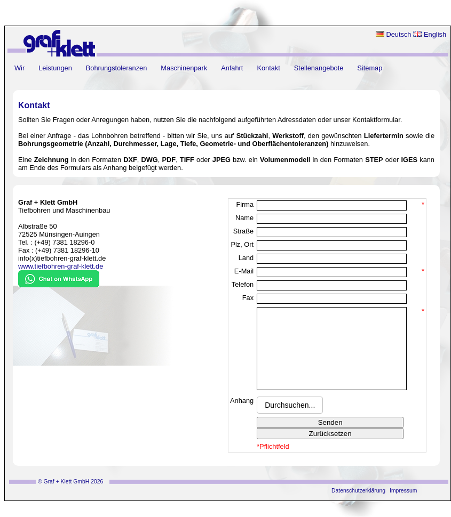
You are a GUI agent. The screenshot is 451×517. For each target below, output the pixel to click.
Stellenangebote (319, 68)
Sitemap (369, 68)
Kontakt (268, 68)
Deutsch (394, 34)
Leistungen (55, 68)
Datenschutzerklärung (358, 507)
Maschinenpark (184, 68)
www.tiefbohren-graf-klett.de (60, 266)
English (429, 34)
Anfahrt (232, 68)
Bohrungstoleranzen (116, 68)
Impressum (403, 507)
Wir (19, 68)
